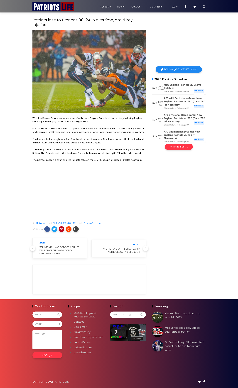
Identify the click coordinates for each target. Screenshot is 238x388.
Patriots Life (61, 381)
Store (175, 6)
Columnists (158, 6)
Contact (79, 322)
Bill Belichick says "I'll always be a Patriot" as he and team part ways (184, 346)
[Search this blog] (128, 315)
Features (137, 6)
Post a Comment (93, 223)
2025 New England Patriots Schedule (85, 315)
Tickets (121, 6)
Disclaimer (80, 327)
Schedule (106, 6)
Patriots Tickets (179, 146)
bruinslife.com (82, 352)
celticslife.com (82, 342)
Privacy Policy (82, 332)
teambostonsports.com (88, 337)
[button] (47, 229)
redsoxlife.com (83, 347)
